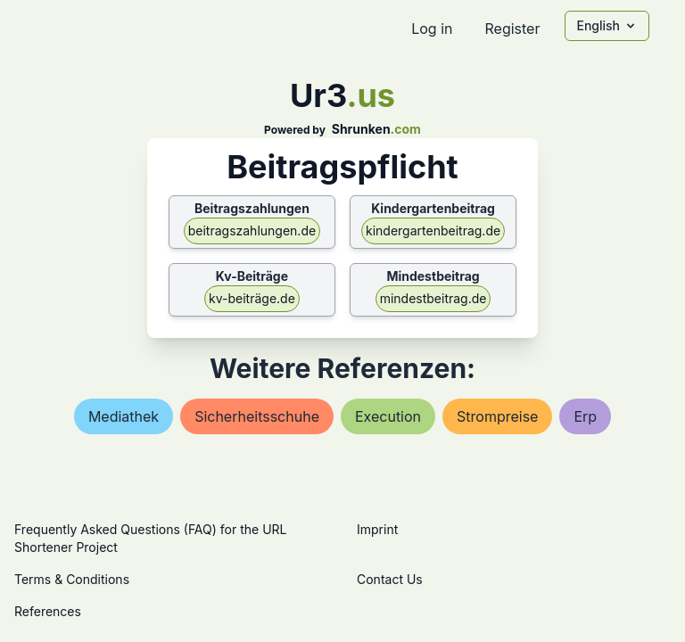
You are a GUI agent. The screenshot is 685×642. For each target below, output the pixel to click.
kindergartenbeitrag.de (433, 230)
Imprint (377, 529)
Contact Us (390, 579)
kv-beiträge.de (252, 298)
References (47, 611)
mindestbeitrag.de (433, 298)
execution (388, 416)
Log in (431, 28)
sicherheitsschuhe (256, 416)
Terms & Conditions (71, 579)
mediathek (123, 416)
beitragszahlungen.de (252, 230)
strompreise (497, 416)
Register (512, 28)
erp (585, 416)
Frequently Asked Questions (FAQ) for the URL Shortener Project (150, 538)
